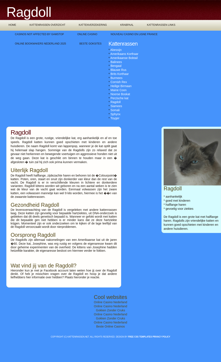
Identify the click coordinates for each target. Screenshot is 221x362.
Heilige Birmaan (121, 86)
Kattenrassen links (161, 24)
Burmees (116, 78)
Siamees (116, 106)
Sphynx (115, 114)
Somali (115, 110)
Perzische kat (119, 98)
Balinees (116, 62)
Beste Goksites (90, 43)
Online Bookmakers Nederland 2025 (40, 43)
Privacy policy (161, 337)
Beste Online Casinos (110, 326)
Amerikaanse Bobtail (123, 58)
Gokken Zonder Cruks (110, 310)
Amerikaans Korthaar (124, 54)
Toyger (114, 118)
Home (12, 24)
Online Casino (87, 34)
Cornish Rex (118, 82)
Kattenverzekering (93, 24)
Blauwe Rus (118, 70)
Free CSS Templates (140, 337)
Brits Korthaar (119, 74)
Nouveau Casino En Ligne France (134, 34)
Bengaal (115, 66)
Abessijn (116, 50)
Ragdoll (115, 102)
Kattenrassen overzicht (47, 24)
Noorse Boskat (120, 94)
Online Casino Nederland (110, 302)
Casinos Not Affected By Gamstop (39, 34)
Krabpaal (126, 24)
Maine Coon (118, 90)
